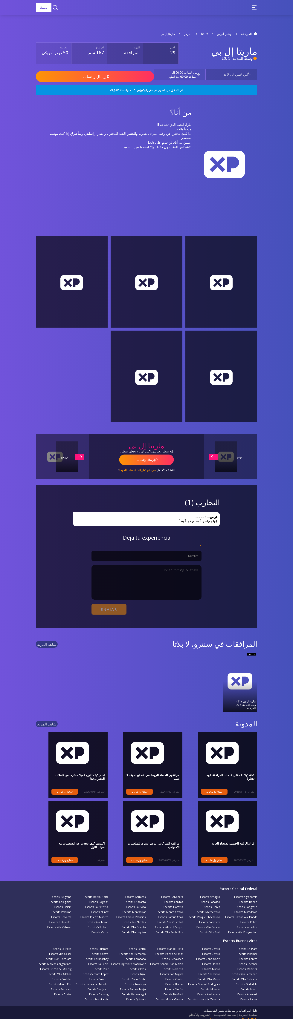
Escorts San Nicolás (134, 917)
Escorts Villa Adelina (59, 969)
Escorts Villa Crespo (208, 922)
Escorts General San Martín (166, 959)
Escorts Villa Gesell (60, 949)
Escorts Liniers (62, 902)
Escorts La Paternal (97, 902)
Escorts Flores (211, 902)
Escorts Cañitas (173, 897)
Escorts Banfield (173, 989)
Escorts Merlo (248, 984)
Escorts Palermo (61, 907)
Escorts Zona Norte (208, 954)
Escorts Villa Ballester (244, 974)
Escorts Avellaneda (208, 989)
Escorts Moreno (210, 984)
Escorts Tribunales (60, 917)
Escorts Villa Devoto (133, 922)
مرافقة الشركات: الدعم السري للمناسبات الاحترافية (147, 839)
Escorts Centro (211, 944)
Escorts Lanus (248, 994)
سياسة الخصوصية (225, 1010)
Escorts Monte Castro (169, 907)
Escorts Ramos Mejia (133, 984)
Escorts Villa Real (210, 927)
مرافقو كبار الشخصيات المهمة (137, 467)
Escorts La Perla (61, 944)
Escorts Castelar (61, 974)
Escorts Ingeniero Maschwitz (128, 959)
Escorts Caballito (210, 897)
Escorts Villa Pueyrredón (242, 927)
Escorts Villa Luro (98, 922)
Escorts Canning (99, 989)
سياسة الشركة (248, 1010)
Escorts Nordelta (173, 964)
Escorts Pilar (101, 964)
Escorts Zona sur (61, 984)
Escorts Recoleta (61, 912)
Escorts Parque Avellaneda (241, 912)
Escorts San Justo (98, 984)
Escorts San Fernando (244, 969)
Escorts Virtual (100, 927)
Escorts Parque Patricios (131, 912)
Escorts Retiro (248, 917)
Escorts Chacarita (135, 897)
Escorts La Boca (136, 902)
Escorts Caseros (99, 974)
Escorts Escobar (247, 959)
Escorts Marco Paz (60, 979)
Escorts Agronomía (245, 892)
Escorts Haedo (174, 979)
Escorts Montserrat (134, 907)
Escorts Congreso (246, 902)
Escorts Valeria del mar (169, 949)
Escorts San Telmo (97, 917)
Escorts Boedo (248, 897)
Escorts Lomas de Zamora (204, 994)
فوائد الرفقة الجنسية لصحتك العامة (232, 839)
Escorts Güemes (99, 944)
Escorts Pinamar (247, 949)
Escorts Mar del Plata (170, 944)
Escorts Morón (174, 984)
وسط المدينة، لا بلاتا (237, 58)
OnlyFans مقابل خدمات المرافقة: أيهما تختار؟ (225, 770)
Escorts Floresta (173, 902)
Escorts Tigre (138, 969)
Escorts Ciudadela (246, 979)
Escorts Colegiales (60, 897)
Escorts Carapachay (97, 954)
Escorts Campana (135, 954)
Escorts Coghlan (99, 897)
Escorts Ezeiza (62, 989)
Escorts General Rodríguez (204, 979)
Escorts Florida (211, 959)
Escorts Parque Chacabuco (203, 912)
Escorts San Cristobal (170, 917)
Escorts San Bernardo (132, 949)
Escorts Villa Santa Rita (169, 927)
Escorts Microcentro (208, 907)
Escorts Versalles (247, 922)
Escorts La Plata (247, 944)
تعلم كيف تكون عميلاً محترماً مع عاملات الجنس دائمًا (72, 770)
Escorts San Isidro (209, 969)
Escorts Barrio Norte (96, 892)
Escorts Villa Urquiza (133, 927)
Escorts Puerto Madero (94, 912)
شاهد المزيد (46, 640)
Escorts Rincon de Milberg (55, 964)
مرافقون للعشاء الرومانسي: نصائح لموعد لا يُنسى (149, 770)
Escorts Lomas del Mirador (92, 979)
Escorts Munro (211, 964)
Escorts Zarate (174, 974)
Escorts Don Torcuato (58, 954)
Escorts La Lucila (98, 959)
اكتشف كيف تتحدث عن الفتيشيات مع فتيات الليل (74, 839)
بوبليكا (43, 7)
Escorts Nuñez (100, 907)
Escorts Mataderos (245, 907)
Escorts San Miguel (171, 969)
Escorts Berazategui (133, 989)
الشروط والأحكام (199, 1010)
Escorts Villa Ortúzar (59, 922)
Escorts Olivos (137, 964)
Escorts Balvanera (172, 892)
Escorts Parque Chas (170, 912)
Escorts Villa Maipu (208, 974)
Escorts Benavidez (172, 954)
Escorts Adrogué (247, 989)
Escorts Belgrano (61, 892)
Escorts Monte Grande (169, 994)
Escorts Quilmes (136, 994)
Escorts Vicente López (95, 969)
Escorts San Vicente (97, 994)
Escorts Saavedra (209, 917)
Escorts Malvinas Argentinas (54, 959)
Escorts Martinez (247, 964)
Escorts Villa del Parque (169, 922)
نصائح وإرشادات (201, 787)
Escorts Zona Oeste (134, 974)
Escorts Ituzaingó (135, 979)
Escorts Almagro (210, 892)
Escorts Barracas (135, 892)
